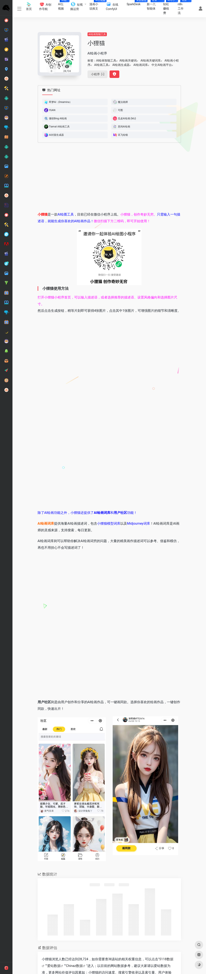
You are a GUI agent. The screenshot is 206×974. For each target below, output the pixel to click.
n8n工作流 (183, 7)
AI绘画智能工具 (97, 34)
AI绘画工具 (101, 65)
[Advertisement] (109, 177)
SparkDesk (135, 3)
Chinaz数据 (74, 966)
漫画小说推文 (96, 5)
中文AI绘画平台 (162, 65)
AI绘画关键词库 (151, 60)
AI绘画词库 (140, 65)
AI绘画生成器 (121, 65)
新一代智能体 (153, 5)
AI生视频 (62, 5)
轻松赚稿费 (169, 7)
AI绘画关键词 (128, 60)
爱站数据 (53, 966)
